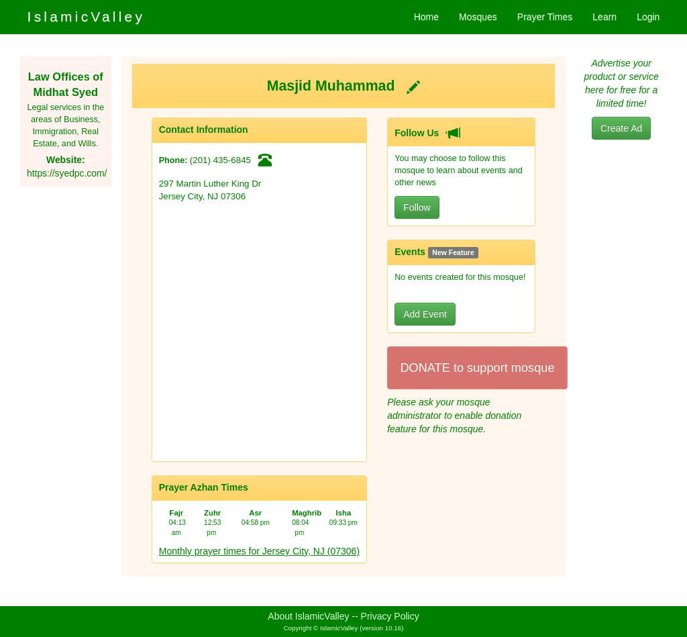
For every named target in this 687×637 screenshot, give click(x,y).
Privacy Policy (390, 616)
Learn (604, 16)
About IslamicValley (308, 616)
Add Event (425, 314)
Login (648, 16)
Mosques (478, 16)
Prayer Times (544, 16)
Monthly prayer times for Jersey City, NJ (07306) (259, 551)
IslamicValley (87, 16)
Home (426, 16)
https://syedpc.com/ (67, 173)
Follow (416, 207)
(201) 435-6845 (220, 160)
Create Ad (621, 128)
